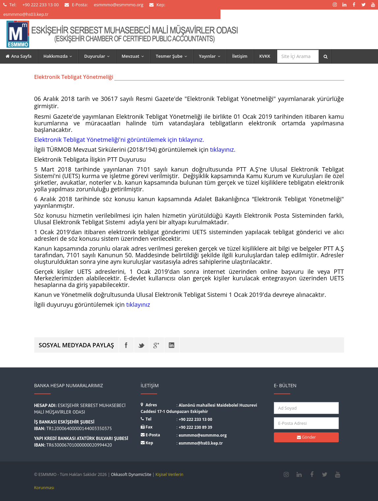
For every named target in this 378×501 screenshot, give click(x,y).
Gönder (306, 437)
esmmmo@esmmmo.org (203, 435)
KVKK (264, 56)
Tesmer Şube (173, 56)
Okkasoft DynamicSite (131, 474)
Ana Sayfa (19, 56)
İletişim (239, 56)
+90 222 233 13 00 (195, 419)
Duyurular (98, 56)
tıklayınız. (222, 149)
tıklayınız (138, 304)
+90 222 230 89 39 (195, 427)
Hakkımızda (59, 56)
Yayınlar (211, 56)
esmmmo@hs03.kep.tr (201, 443)
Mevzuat (134, 56)
